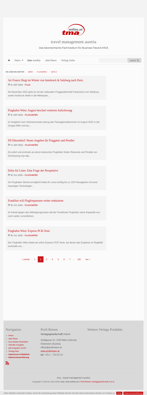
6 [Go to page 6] (64, 259)
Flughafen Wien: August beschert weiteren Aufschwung (40, 110)
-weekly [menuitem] (33, 60)
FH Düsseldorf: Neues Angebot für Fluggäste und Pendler (41, 140)
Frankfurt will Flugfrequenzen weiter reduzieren (35, 200)
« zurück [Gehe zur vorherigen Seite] (26, 259)
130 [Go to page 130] (79, 259)
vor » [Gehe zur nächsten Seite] (87, 259)
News (10, 335)
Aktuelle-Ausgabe (16, 345)
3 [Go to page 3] (46, 259)
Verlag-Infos (13, 351)
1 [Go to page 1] (34, 259)
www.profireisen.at (50, 351)
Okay (119, 393)
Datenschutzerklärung (133, 393)
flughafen (31, 115)
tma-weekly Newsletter (18, 342)
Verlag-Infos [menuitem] (68, 60)
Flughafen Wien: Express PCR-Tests (29, 230)
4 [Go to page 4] (52, 259)
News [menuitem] (17, 60)
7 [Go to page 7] (69, 259)
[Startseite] (73, 30)
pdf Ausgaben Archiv (17, 348)
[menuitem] (9, 60)
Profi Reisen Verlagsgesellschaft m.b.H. (97, 382)
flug (27, 85)
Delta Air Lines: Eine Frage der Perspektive (33, 170)
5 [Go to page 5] (58, 259)
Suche (134, 60)
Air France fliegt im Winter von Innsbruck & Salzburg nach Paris (45, 80)
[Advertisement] (73, 6)
